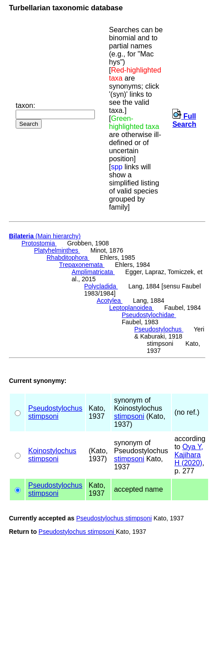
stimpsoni (43, 416)
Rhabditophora (68, 257)
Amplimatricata (93, 271)
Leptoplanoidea (131, 307)
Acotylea (110, 300)
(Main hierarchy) (45, 236)
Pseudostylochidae (149, 314)
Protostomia (39, 243)
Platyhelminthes (57, 250)
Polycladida (101, 286)
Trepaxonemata (81, 264)
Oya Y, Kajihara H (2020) (189, 455)
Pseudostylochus (158, 329)
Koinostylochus (52, 451)
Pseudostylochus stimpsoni (114, 518)
